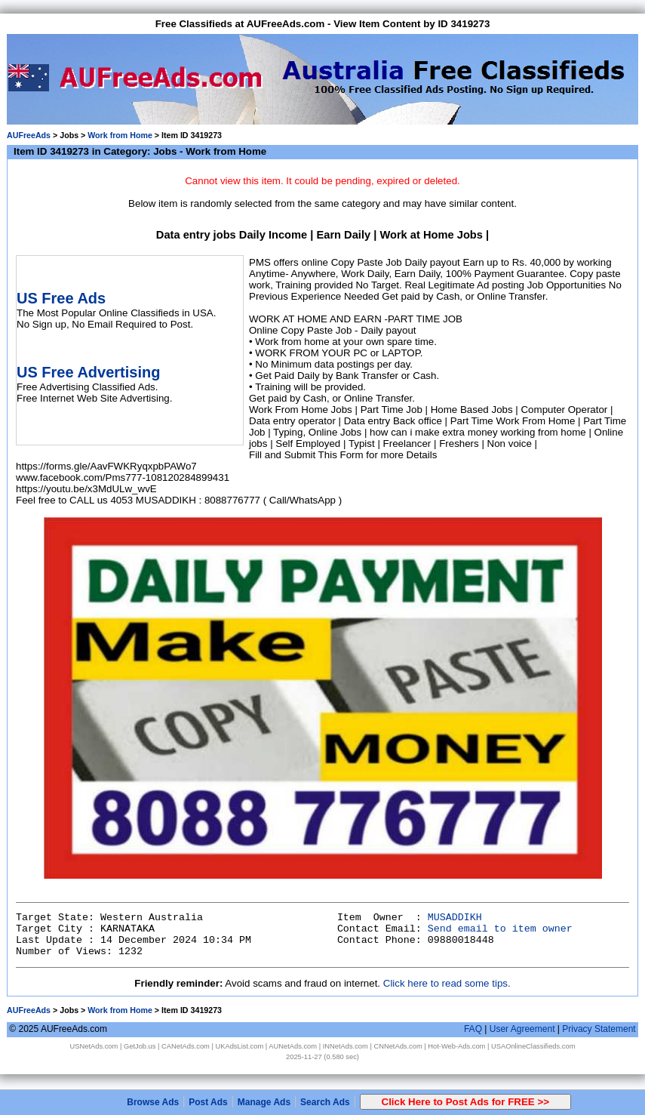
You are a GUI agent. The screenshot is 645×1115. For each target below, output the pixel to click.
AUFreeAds (29, 135)
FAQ (473, 1029)
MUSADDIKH (455, 917)
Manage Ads (264, 1102)
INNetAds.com (345, 1046)
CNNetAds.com (397, 1046)
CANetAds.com (185, 1046)
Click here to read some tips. (447, 983)
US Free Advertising (88, 372)
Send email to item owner (500, 929)
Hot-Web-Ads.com (456, 1046)
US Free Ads (61, 298)
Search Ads (325, 1102)
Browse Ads (153, 1102)
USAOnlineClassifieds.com (533, 1046)
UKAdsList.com (239, 1046)
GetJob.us (140, 1046)
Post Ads (208, 1102)
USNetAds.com (94, 1046)
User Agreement (522, 1029)
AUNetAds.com (293, 1046)
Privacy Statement (598, 1029)
